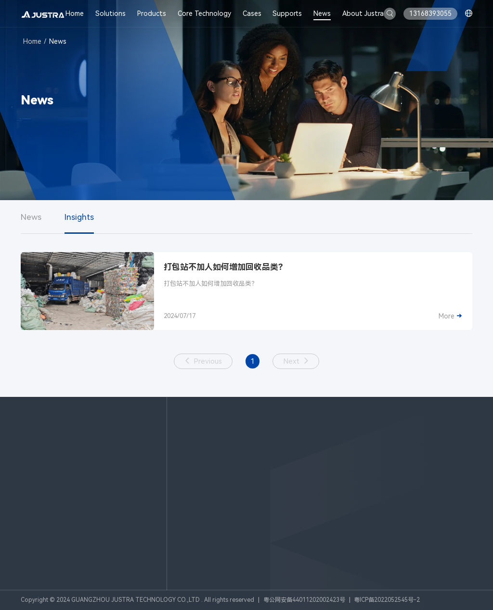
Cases (252, 13)
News (322, 13)
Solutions (110, 13)
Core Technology (204, 13)
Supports (287, 13)
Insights (79, 217)
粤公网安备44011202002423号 (304, 600)
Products (151, 13)
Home (74, 13)
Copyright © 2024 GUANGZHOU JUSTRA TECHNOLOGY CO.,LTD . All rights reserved (137, 600)
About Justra (363, 13)
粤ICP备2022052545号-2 (387, 600)
